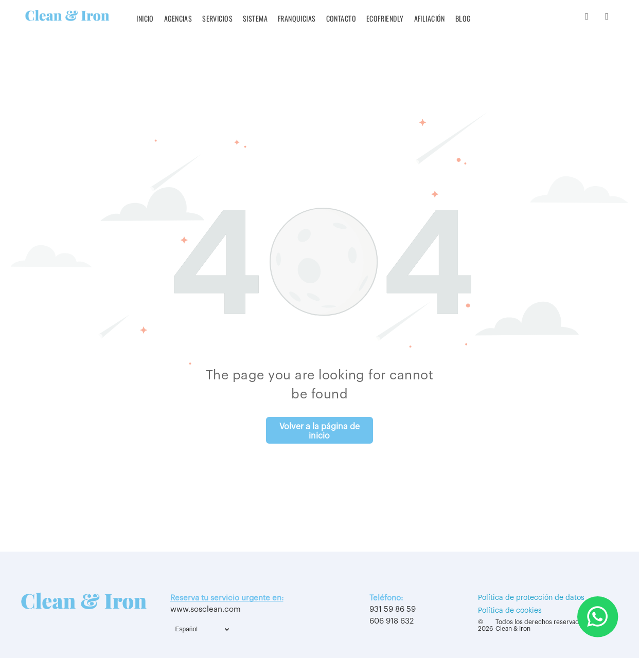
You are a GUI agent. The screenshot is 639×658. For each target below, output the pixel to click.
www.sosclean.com (205, 609)
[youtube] (607, 18)
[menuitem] (145, 18)
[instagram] (587, 18)
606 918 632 (391, 621)
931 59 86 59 (392, 609)
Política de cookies (510, 610)
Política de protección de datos (531, 597)
